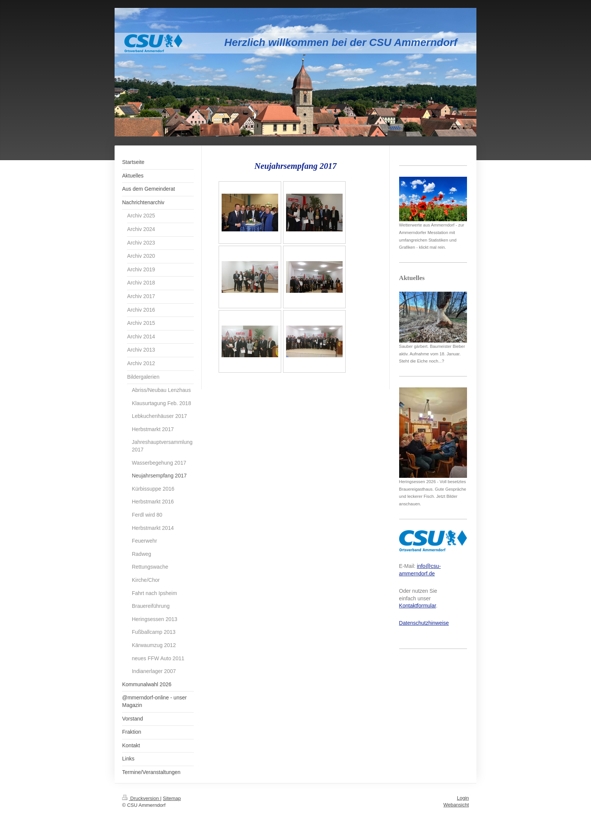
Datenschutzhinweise (424, 623)
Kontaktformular (417, 606)
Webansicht (456, 805)
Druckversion (141, 798)
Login (463, 798)
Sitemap (172, 798)
